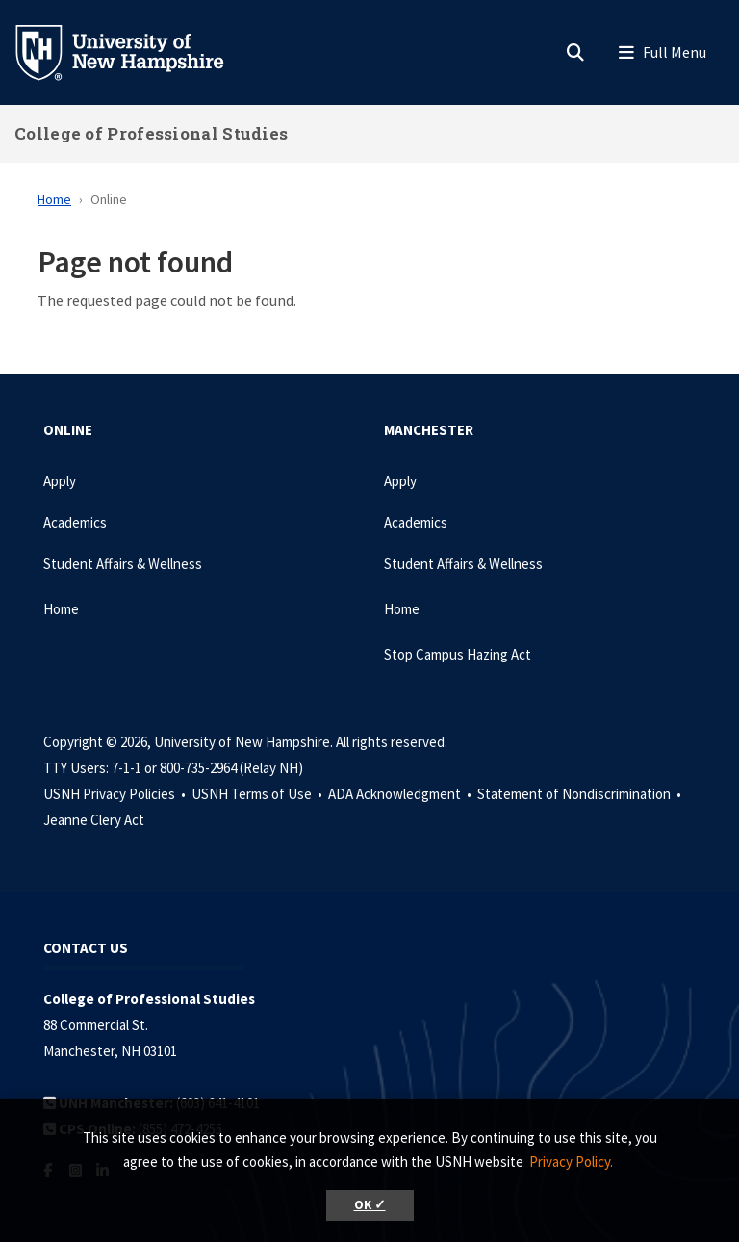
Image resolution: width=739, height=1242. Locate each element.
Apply (59, 481)
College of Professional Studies (151, 133)
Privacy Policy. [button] (571, 1161)
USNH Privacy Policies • (116, 794)
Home (54, 199)
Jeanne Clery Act (93, 820)
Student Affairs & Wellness (122, 564)
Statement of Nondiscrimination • (580, 794)
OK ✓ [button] (370, 1205)
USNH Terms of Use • (258, 794)
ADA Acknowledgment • (401, 794)
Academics (75, 522)
